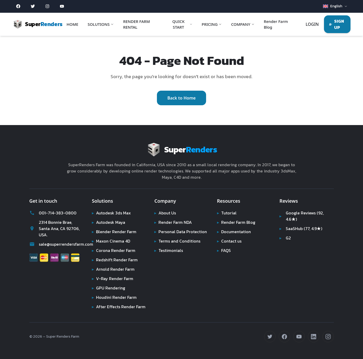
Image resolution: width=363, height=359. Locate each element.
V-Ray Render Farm (112, 272)
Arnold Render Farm (114, 263)
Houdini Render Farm (115, 291)
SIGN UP (336, 24)
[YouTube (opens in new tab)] (62, 6)
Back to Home (181, 95)
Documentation (234, 225)
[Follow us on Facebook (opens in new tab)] (284, 336)
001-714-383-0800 (51, 206)
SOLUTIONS (102, 24)
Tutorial (226, 206)
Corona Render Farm (114, 244)
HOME (73, 24)
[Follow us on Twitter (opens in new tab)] (270, 336)
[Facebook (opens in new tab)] (18, 6)
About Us (165, 206)
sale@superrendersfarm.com (56, 238)
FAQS (224, 244)
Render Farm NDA (174, 216)
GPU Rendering (109, 281)
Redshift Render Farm (115, 253)
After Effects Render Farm (113, 304)
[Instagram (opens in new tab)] (47, 6)
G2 (285, 231)
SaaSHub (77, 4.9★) (301, 222)
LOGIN (311, 24)
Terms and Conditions (177, 235)
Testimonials (168, 244)
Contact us (229, 235)
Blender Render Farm (115, 225)
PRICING (212, 24)
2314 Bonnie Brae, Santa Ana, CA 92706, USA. (54, 222)
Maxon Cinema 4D (112, 235)
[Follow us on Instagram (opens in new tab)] (328, 336)
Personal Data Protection (180, 225)
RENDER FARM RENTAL (137, 24)
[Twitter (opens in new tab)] (33, 6)
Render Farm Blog (276, 24)
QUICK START (182, 24)
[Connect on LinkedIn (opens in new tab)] (313, 336)
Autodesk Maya (109, 216)
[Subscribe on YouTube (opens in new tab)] (299, 336)
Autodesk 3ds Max (112, 206)
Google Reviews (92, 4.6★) (302, 210)
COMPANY (242, 24)
